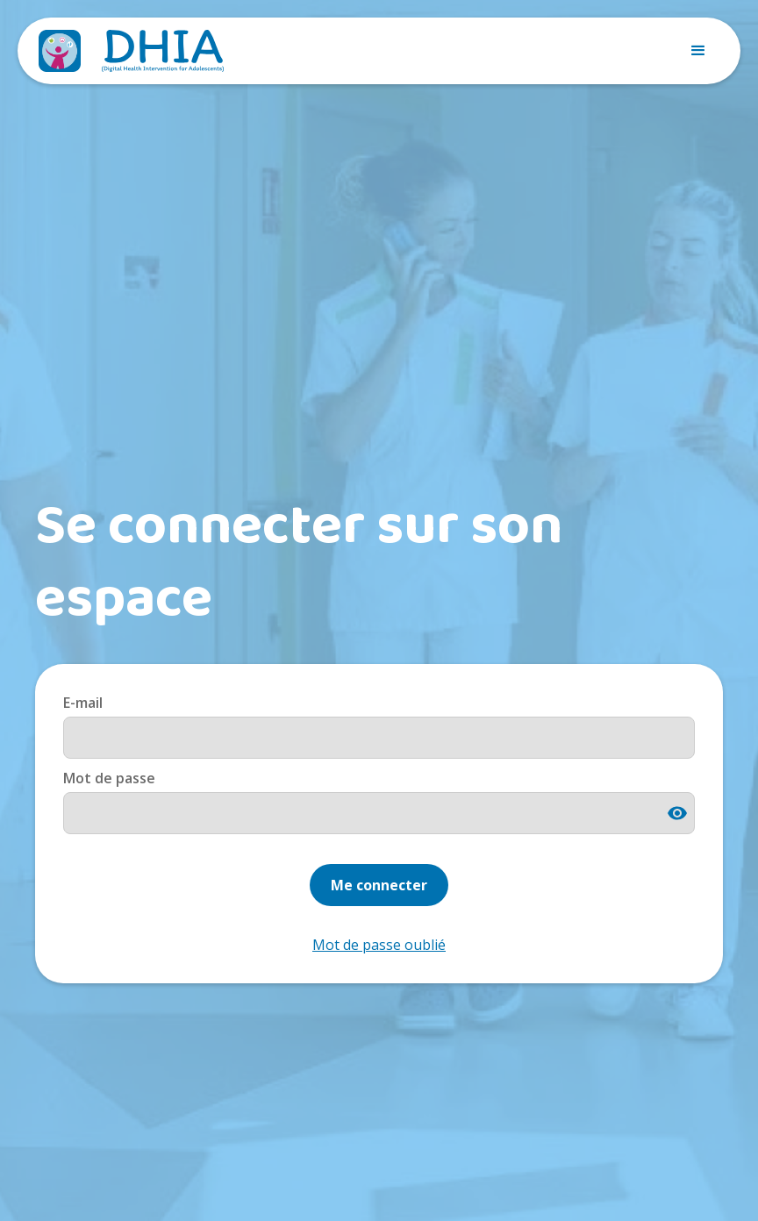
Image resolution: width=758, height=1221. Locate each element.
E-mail (83, 702)
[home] (131, 51)
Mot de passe (109, 778)
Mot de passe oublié (379, 944)
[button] (698, 51)
